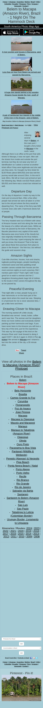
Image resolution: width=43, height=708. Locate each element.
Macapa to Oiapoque (23, 419)
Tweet (23, 350)
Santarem (22, 494)
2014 (28, 533)
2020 (21, 531)
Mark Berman (19, 125)
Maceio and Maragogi (23, 422)
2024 (29, 528)
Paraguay (23, 4)
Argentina (20, 2)
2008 (37, 536)
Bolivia (27, 2)
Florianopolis (23, 405)
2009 (29, 536)
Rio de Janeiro (23, 487)
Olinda (22, 440)
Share (21, 353)
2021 (13, 531)
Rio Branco (23, 480)
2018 (36, 531)
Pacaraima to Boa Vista (23, 447)
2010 (21, 536)
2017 (5, 533)
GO (21, 644)
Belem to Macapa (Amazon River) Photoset (22, 365)
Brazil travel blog (7, 125)
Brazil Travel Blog (11, 658)
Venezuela (17, 6)
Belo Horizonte (22, 390)
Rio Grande (22, 483)
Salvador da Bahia (22, 490)
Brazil (33, 2)
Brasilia (23, 394)
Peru (29, 4)
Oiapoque (22, 437)
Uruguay (35, 4)
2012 (6, 536)
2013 (36, 533)
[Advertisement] (12, 141)
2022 (5, 531)
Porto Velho (22, 472)
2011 (14, 536)
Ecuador (15, 4)
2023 (37, 528)
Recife (22, 476)
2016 (13, 533)
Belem (33, 141)
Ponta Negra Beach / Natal (23, 465)
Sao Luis (23, 505)
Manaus (22, 426)
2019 (28, 531)
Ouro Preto (23, 444)
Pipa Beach (22, 462)
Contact (25, 6)
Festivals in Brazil (23, 658)
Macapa (29, 149)
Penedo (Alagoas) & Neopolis (22, 458)
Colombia (7, 4)
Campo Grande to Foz (22, 397)
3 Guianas (12, 2)
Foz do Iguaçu (23, 408)
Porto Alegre (23, 469)
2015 (29, 125)
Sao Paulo (23, 508)
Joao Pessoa (23, 412)
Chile (38, 2)
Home (5, 2)
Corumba (23, 401)
